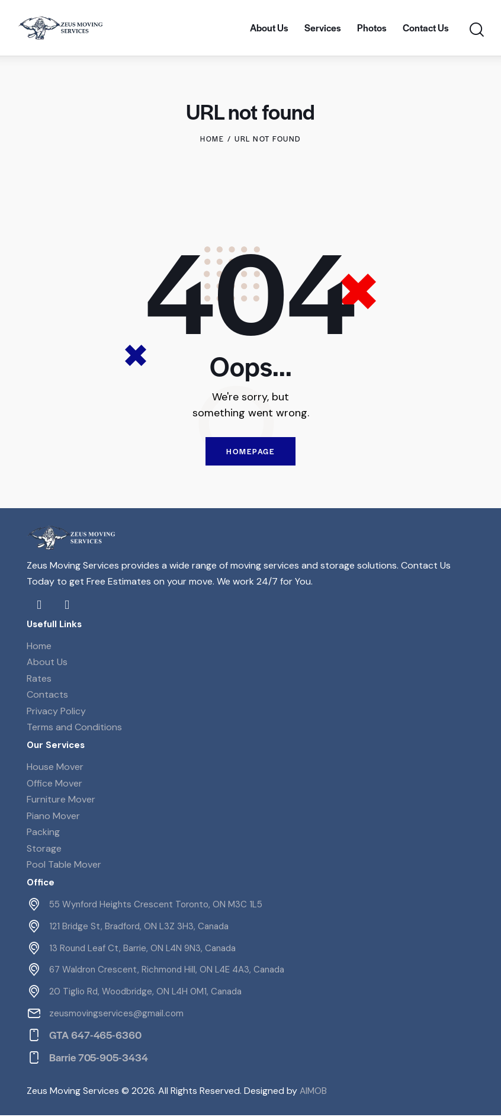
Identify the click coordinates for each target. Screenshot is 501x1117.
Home (212, 138)
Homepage (250, 452)
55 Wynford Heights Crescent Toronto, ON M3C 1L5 (155, 906)
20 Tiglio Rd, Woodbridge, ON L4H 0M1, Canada (145, 993)
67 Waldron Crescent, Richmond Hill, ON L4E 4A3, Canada (166, 971)
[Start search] (475, 30)
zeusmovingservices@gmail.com (116, 1015)
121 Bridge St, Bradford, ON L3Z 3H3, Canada (139, 927)
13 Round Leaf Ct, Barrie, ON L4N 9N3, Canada (142, 949)
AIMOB (314, 1092)
